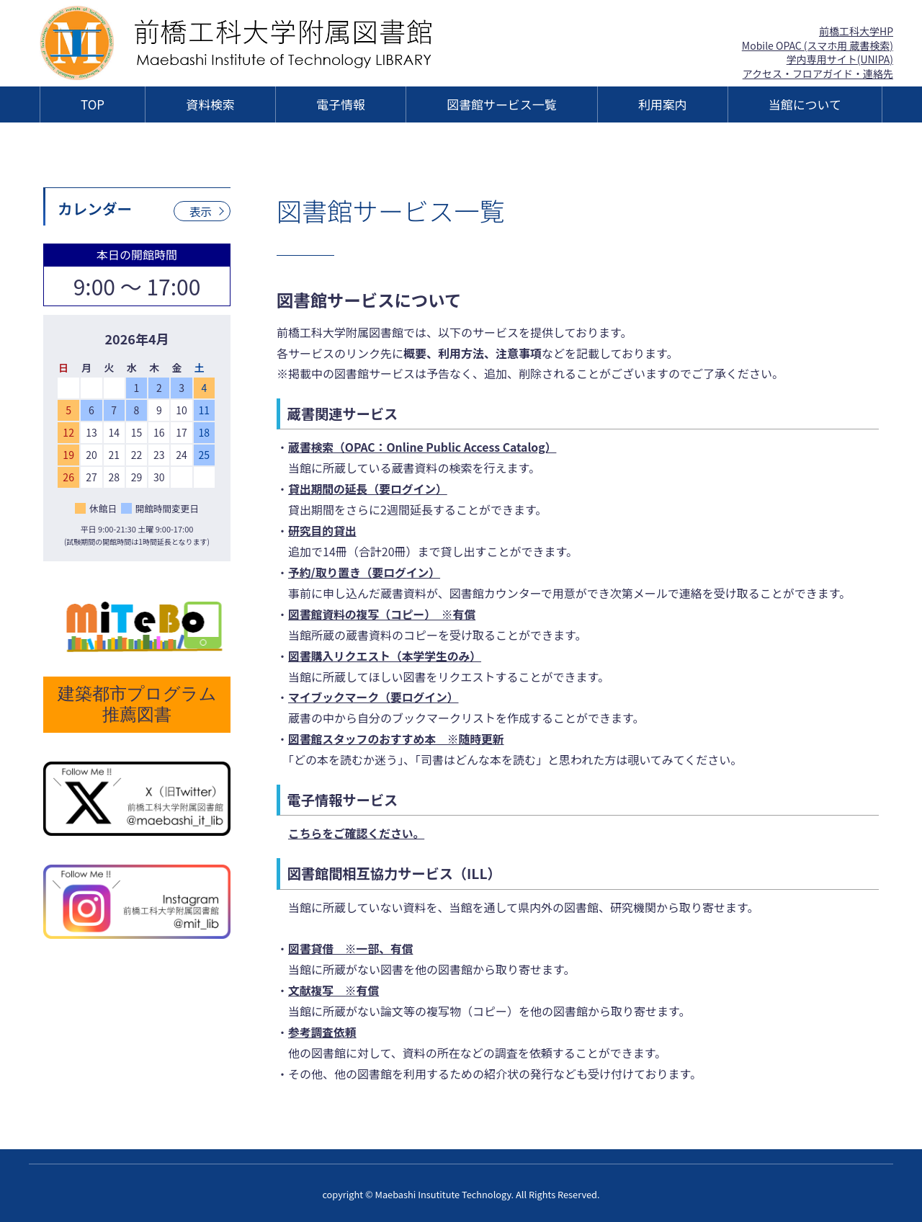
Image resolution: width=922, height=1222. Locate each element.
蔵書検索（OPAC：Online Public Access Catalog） (424, 446)
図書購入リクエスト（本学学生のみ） (386, 654)
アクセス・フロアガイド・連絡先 (818, 73)
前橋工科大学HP (856, 31)
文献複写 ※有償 (334, 988)
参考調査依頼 (322, 1029)
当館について (805, 104)
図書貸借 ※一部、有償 (351, 946)
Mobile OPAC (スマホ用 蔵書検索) (817, 45)
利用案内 (662, 104)
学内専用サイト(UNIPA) (840, 59)
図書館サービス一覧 (501, 104)
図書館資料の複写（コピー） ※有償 (383, 613)
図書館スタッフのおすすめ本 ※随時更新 (397, 737)
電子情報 (340, 104)
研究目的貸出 (322, 530)
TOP (92, 104)
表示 (200, 211)
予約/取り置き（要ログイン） (365, 571)
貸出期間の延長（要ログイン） (368, 488)
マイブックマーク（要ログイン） (374, 696)
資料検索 (210, 104)
